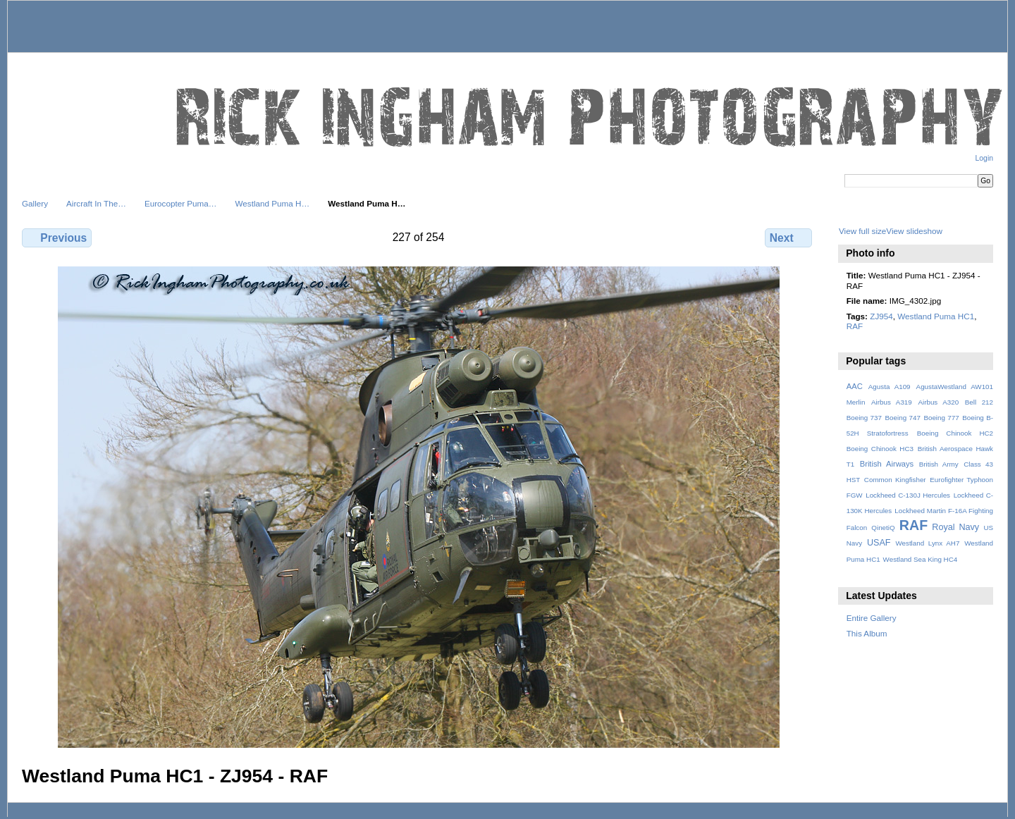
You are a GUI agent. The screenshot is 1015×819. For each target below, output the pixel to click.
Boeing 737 (864, 417)
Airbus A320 (938, 402)
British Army (939, 464)
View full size (862, 230)
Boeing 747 (903, 417)
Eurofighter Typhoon (961, 480)
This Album (867, 633)
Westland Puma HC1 (935, 316)
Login (984, 158)
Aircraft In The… (96, 203)
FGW (855, 495)
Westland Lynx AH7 (927, 543)
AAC (855, 386)
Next (788, 237)
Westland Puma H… (272, 203)
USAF (879, 543)
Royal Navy (955, 527)
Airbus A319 (891, 402)
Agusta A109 (889, 386)
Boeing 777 (941, 417)
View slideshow (914, 230)
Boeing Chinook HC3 (880, 448)
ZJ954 (881, 316)
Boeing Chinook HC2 (955, 433)
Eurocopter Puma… (180, 203)
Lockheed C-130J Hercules (908, 495)
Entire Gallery (872, 617)
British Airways (887, 464)
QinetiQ (882, 527)
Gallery (35, 203)
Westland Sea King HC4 (920, 559)
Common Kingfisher (895, 480)
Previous (57, 237)
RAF (855, 326)
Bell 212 (979, 402)
